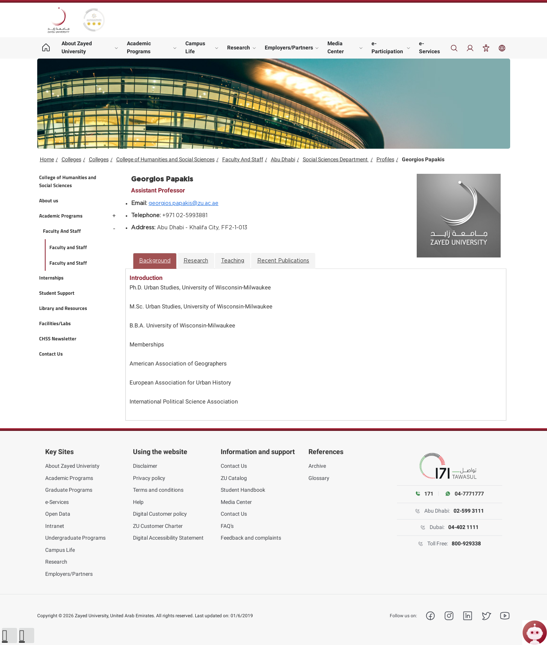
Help (138, 502)
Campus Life (195, 47)
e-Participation (387, 47)
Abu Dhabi (283, 159)
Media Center (335, 47)
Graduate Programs (68, 490)
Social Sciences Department (336, 159)
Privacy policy (149, 478)
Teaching (232, 261)
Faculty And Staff (242, 159)
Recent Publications (283, 261)
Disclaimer (145, 466)
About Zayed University (77, 47)
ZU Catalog (234, 478)
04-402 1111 (463, 527)
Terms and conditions (158, 490)
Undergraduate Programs (75, 538)
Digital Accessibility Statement (168, 538)
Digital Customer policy (160, 514)
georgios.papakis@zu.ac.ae (183, 203)
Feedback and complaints (251, 538)
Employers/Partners (289, 47)
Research (238, 47)
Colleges (71, 159)
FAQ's (227, 526)
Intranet (54, 526)
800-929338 (466, 543)
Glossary (318, 478)
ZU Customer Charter (158, 526)
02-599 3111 (469, 511)
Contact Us (234, 466)
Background (155, 261)
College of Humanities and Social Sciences (165, 159)
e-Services (429, 47)
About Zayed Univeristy (72, 466)
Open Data (57, 514)
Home (47, 159)
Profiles (385, 159)
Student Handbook (243, 490)
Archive (317, 466)
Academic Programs (139, 47)
